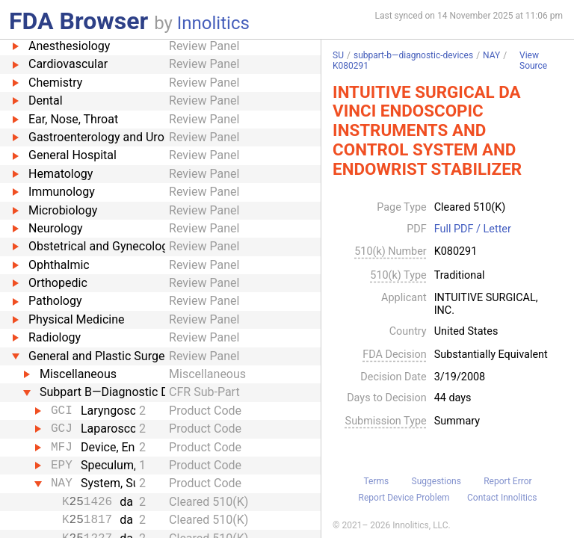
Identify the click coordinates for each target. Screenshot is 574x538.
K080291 (350, 66)
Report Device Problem (404, 497)
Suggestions (436, 481)
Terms (376, 481)
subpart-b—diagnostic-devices (413, 55)
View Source (533, 61)
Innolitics (213, 23)
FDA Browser (78, 21)
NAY (491, 55)
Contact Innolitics (502, 497)
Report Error (507, 481)
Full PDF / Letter (472, 229)
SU (338, 55)
